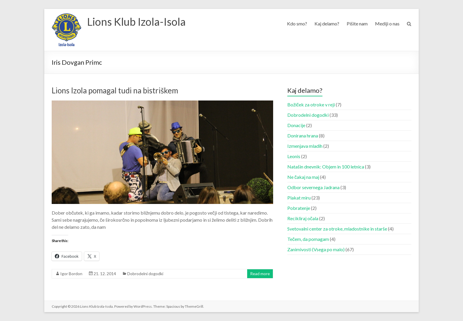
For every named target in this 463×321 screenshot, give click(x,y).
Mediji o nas (387, 23)
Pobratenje (298, 208)
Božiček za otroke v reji (311, 104)
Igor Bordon (71, 273)
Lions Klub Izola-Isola (136, 21)
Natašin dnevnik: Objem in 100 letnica (325, 166)
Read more (260, 273)
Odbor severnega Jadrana (313, 187)
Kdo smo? (297, 23)
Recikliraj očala (302, 218)
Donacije (296, 125)
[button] (66, 29)
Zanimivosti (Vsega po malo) (316, 249)
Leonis (293, 156)
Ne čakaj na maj (303, 177)
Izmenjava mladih (304, 146)
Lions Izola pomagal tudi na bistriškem (115, 90)
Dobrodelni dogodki (145, 273)
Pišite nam (357, 23)
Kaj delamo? (326, 23)
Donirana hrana (302, 135)
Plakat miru (299, 197)
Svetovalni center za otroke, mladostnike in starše (337, 228)
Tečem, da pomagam (308, 239)
